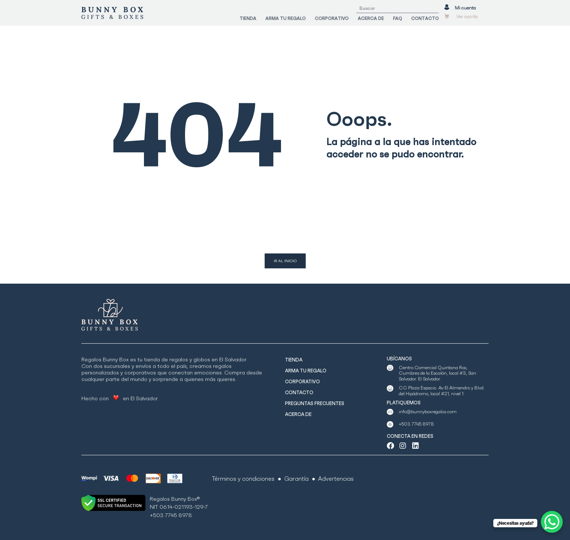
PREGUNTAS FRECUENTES (314, 403)
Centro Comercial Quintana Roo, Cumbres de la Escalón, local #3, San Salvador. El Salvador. (437, 387)
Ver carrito (467, 17)
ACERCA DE (371, 18)
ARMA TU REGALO (285, 18)
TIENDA (248, 18)
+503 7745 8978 (416, 431)
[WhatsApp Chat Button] (552, 522)
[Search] (434, 8)
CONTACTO (425, 18)
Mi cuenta (465, 8)
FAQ (397, 18)
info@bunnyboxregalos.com (428, 419)
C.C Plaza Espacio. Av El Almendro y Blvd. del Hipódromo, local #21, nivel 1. (442, 401)
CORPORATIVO (332, 18)
